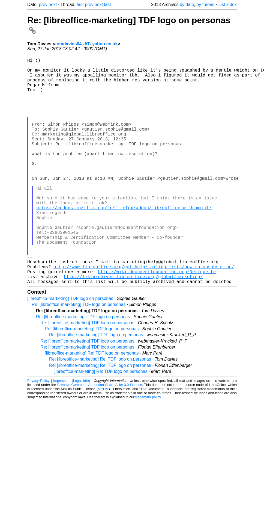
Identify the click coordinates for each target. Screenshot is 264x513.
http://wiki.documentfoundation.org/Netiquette (157, 320)
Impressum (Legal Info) (71, 431)
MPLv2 (103, 439)
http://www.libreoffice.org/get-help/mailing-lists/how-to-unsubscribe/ (143, 314)
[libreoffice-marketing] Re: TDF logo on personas (92, 403)
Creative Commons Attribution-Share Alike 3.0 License (99, 435)
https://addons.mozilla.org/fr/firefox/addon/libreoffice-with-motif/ (124, 241)
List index (227, 4)
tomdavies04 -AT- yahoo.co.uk (86, 44)
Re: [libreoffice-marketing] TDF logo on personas (78, 354)
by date (187, 4)
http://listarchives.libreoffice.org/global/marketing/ (133, 326)
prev (43, 4)
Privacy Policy (38, 431)
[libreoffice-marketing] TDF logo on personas (70, 348)
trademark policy (148, 447)
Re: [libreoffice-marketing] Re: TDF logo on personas (100, 409)
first (80, 4)
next (53, 4)
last (107, 4)
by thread (205, 4)
